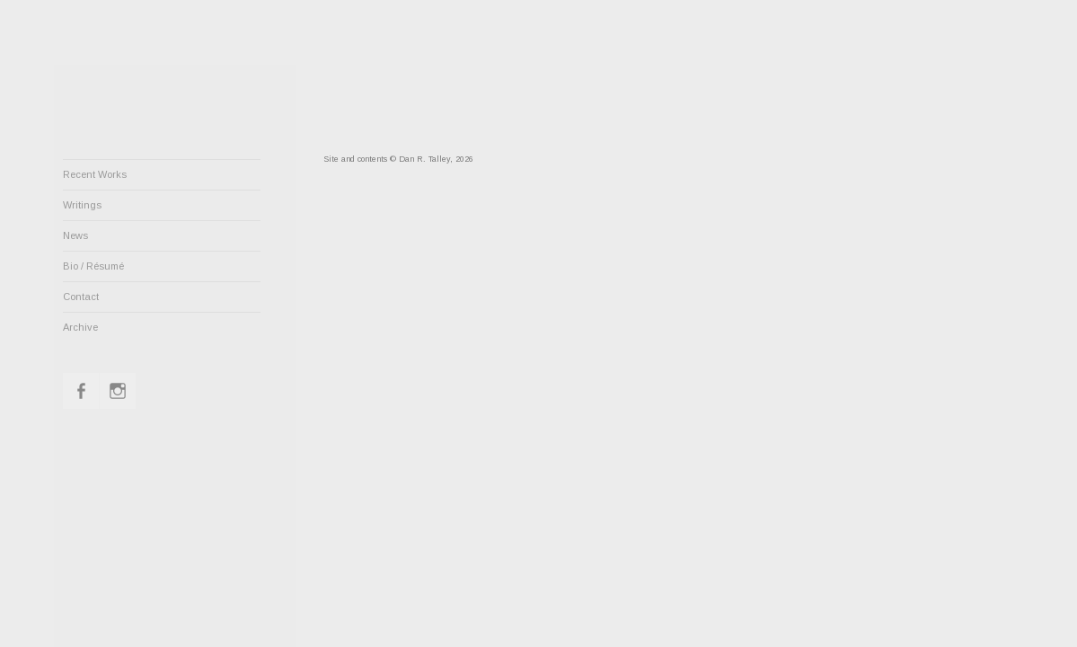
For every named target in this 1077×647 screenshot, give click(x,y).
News (75, 235)
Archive (80, 327)
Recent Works (95, 174)
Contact (81, 296)
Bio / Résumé (93, 266)
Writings (82, 204)
